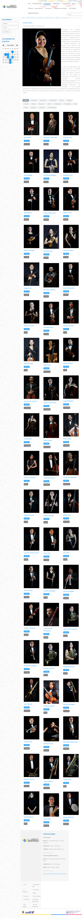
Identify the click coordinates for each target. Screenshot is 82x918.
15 (8, 57)
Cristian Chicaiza (29, 628)
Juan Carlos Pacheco (70, 629)
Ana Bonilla (27, 439)
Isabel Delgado (68, 401)
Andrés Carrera (29, 779)
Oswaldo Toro (68, 175)
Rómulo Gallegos (69, 704)
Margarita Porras (68, 666)
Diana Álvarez (28, 363)
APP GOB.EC (25, 905)
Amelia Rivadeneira (69, 477)
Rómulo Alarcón (48, 668)
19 (17, 57)
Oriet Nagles (28, 175)
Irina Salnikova (29, 817)
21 (6, 59)
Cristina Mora (27, 23)
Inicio (24, 884)
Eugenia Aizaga (48, 515)
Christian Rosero (49, 706)
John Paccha (28, 590)
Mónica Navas (48, 743)
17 (12, 57)
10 (12, 54)
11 (15, 54)
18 (15, 57)
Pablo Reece (47, 440)
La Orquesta (25, 891)
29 (8, 62)
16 (10, 57)
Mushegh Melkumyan (70, 742)
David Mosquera (68, 288)
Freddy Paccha (29, 515)
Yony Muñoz (28, 704)
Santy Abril (27, 137)
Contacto (25, 896)
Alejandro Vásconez (50, 137)
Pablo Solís (67, 439)
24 (12, 59)
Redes (34, 893)
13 (3, 57)
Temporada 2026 (35, 885)
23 (10, 59)
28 (6, 62)
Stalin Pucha (67, 213)
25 (15, 59)
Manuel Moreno (68, 326)
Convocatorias (36, 896)
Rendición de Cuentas (35, 900)
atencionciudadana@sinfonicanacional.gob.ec (55, 874)
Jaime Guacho (48, 781)
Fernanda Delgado (49, 175)
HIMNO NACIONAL (35, 905)
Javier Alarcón (68, 363)
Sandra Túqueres (30, 477)
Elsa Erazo (46, 365)
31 (12, 62)
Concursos (26, 899)
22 (8, 59)
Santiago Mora (48, 327)
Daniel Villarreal (68, 817)
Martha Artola (48, 251)
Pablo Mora (47, 819)
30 (10, 62)
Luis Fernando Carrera (31, 553)
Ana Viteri (66, 553)
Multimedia (36, 890)
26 (17, 59)
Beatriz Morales (29, 250)
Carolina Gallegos (49, 591)
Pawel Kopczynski (49, 213)
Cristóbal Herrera (49, 478)
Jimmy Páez (67, 779)
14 (6, 57)
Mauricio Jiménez (49, 290)
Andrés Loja (28, 742)
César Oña (46, 553)
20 (3, 59)
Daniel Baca (28, 213)
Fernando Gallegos (30, 666)
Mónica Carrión (29, 326)
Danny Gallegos (68, 591)
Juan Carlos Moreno (30, 401)
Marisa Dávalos (68, 250)
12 (17, 54)
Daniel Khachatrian (49, 402)
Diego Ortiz (27, 288)
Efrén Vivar (67, 515)
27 (3, 62)
